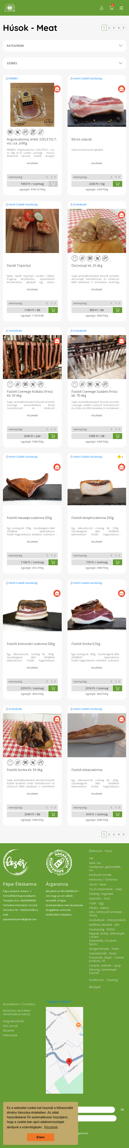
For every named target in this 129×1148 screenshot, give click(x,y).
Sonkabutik (80, 204)
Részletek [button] (51, 1127)
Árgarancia (81, 1133)
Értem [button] (41, 1137)
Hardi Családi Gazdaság (87, 78)
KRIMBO (13, 78)
